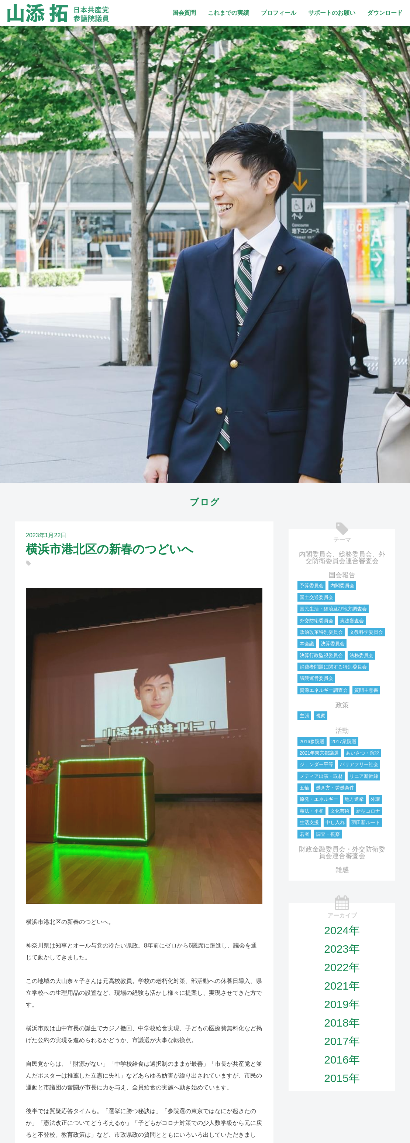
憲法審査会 (352, 620)
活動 (342, 730)
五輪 (304, 787)
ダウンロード (385, 13)
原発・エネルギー (319, 799)
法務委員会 (361, 655)
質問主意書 (366, 690)
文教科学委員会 (366, 632)
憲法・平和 (312, 811)
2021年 (342, 986)
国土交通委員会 (316, 597)
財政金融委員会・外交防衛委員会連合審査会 (342, 853)
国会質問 (184, 13)
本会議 (307, 643)
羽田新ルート (365, 822)
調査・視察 (328, 834)
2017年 (342, 1041)
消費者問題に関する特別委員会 (333, 667)
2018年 (342, 1023)
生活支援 (309, 822)
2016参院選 (312, 741)
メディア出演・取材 (321, 776)
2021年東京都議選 (319, 753)
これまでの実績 (228, 13)
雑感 (342, 870)
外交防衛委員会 (316, 620)
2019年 (342, 1004)
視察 (320, 715)
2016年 (342, 1060)
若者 (304, 834)
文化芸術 (339, 811)
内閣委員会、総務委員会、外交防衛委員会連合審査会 (342, 558)
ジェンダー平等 (316, 764)
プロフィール (278, 13)
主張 (304, 715)
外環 (375, 799)
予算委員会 (312, 585)
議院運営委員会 (316, 678)
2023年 (342, 949)
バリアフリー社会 (359, 764)
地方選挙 (354, 799)
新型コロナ (368, 811)
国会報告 (342, 575)
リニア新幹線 (363, 776)
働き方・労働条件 (335, 787)
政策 (342, 705)
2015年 (342, 1078)
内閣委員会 (342, 585)
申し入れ (335, 822)
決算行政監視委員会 (321, 655)
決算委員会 (333, 643)
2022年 (342, 967)
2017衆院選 (343, 741)
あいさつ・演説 (362, 753)
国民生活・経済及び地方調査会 (333, 609)
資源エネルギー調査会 (324, 690)
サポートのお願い (331, 13)
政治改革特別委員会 (321, 632)
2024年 (342, 930)
